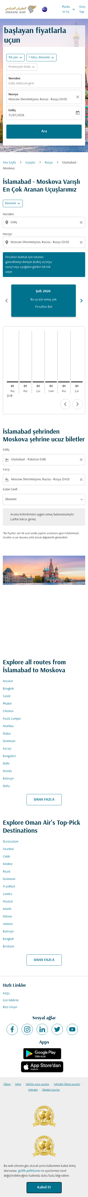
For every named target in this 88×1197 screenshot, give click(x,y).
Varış (6, 469)
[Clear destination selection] (82, 242)
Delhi (6, 763)
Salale (7, 696)
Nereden (14, 78)
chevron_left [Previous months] (6, 300)
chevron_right (77, 404)
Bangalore (9, 756)
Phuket (7, 704)
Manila (7, 771)
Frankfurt (9, 886)
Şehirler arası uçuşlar (37, 1084)
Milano (7, 916)
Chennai (8, 711)
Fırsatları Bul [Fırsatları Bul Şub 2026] (43, 307)
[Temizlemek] (78, 97)
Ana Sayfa (9, 162)
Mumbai (8, 726)
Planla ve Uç (69, 9)
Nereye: (7, 234)
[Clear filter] (81, 459)
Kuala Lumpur (12, 718)
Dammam (9, 741)
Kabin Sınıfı (10, 489)
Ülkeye (7, 1084)
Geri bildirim (11, 1000)
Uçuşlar (30, 162)
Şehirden (33, 1090)
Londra (7, 894)
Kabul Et (44, 1187)
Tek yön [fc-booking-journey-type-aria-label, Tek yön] (13, 57)
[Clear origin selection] (82, 222)
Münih (7, 909)
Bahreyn (8, 778)
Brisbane (8, 946)
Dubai (7, 733)
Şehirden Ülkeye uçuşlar (67, 1084)
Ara (44, 131)
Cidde (6, 856)
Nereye (13, 94)
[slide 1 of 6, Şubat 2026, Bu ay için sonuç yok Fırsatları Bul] (43, 300)
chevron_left (65, 404)
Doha (6, 786)
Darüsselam (10, 841)
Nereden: (8, 214)
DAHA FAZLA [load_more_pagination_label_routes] (44, 800)
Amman (8, 924)
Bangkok (8, 689)
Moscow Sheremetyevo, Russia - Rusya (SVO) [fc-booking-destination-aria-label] (37, 99)
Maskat (8, 681)
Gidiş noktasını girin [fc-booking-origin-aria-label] (21, 83)
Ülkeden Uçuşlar (51, 1090)
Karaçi (7, 748)
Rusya (49, 162)
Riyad (6, 871)
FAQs (6, 993)
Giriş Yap (82, 9)
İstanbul (8, 849)
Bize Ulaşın (10, 1007)
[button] (42, 57)
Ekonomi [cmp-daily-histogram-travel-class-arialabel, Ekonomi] (10, 203)
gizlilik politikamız (29, 1171)
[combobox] (44, 222)
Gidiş (12, 110)
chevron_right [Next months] (81, 300)
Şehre (18, 1084)
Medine (7, 864)
